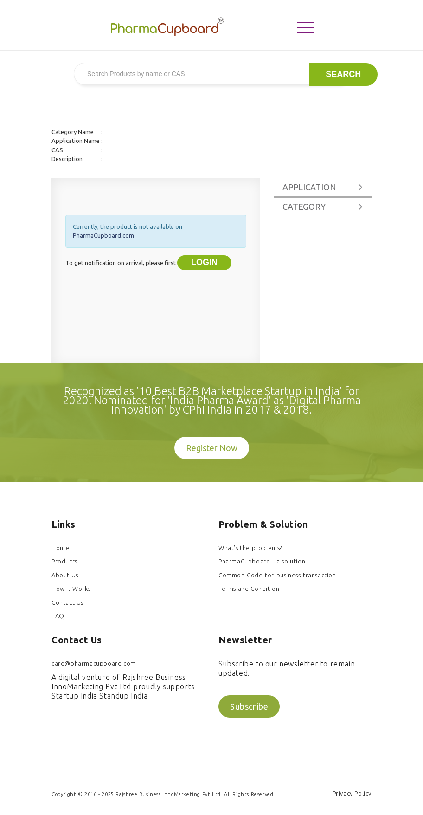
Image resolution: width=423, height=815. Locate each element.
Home (60, 547)
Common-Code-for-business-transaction (277, 575)
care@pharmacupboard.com (93, 663)
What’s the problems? (250, 547)
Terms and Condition (248, 588)
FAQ (57, 616)
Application (309, 187)
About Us (64, 575)
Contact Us (67, 602)
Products (64, 561)
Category (304, 206)
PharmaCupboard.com (103, 235)
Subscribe (249, 706)
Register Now (211, 448)
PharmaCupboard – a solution (261, 561)
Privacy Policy (352, 793)
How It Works (70, 588)
